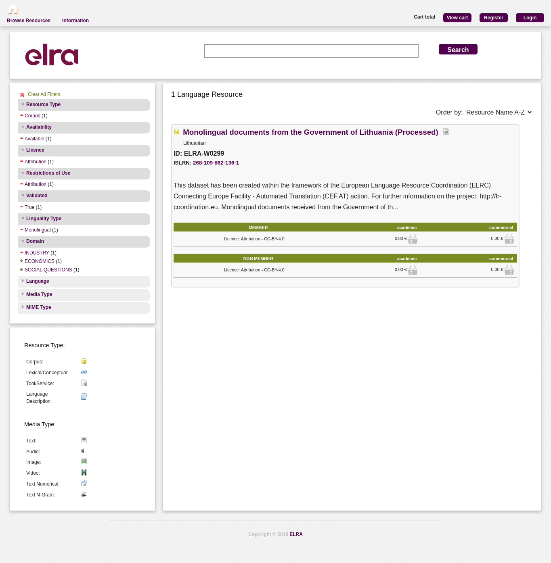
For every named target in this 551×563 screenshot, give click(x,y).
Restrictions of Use (48, 173)
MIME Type (38, 307)
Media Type (39, 294)
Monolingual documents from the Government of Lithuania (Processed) (310, 132)
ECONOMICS (39, 261)
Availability (39, 127)
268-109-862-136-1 (216, 163)
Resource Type (43, 104)
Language (37, 281)
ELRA (296, 534)
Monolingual (38, 230)
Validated (37, 195)
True (29, 207)
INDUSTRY (37, 253)
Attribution (35, 162)
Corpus (32, 116)
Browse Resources (28, 20)
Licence (35, 150)
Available (34, 139)
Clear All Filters (44, 94)
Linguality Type (43, 218)
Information (75, 20)
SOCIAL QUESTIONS (48, 270)
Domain (35, 241)
